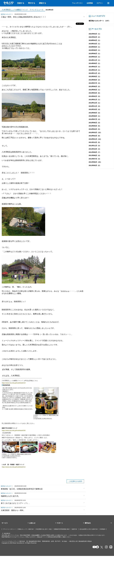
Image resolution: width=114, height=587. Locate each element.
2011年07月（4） (95, 159)
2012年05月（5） (95, 126)
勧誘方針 (74, 529)
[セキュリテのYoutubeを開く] (93, 547)
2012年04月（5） (95, 129)
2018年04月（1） (95, 40)
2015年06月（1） (95, 53)
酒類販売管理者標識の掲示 (62, 529)
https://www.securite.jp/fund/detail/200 (13, 430)
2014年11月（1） (95, 60)
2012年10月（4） (95, 109)
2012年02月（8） (95, 136)
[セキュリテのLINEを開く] (110, 547)
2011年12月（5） (95, 142)
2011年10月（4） (95, 149)
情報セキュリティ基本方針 (26, 529)
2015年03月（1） (95, 57)
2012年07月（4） (95, 119)
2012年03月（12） (95, 132)
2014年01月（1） (95, 70)
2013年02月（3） (95, 96)
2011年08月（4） (95, 155)
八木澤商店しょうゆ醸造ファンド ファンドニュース (22, 10)
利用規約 (102, 529)
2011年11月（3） (95, 145)
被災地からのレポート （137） (99, 21)
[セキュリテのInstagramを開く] (106, 547)
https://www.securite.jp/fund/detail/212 (13, 467)
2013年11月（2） (95, 73)
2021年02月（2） (95, 37)
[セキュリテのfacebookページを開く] (96, 547)
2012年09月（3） (95, 113)
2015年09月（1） (95, 47)
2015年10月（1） (95, 44)
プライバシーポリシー (9, 529)
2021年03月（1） (95, 34)
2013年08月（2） (95, 80)
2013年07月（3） (95, 83)
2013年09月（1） (95, 76)
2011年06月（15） (95, 162)
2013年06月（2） (95, 86)
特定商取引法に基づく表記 (44, 529)
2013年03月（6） (95, 93)
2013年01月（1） (95, 99)
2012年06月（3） (95, 122)
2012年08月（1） (95, 116)
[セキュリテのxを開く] (101, 547)
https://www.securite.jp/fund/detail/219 (13, 383)
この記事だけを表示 (75, 481)
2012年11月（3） (95, 106)
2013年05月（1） (95, 90)
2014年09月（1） (95, 63)
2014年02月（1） (95, 66)
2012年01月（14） (95, 139)
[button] (15, 523)
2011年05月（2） (95, 165)
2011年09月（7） (95, 152)
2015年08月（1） (95, 50)
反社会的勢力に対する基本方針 (89, 529)
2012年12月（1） (95, 103)
